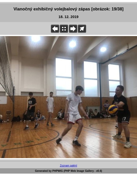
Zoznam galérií (68, 165)
